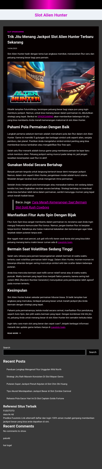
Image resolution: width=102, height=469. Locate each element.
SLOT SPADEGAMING (15, 32)
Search (6, 347)
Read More (14, 333)
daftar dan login (43, 418)
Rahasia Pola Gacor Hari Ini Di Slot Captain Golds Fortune (35, 398)
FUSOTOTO (8, 410)
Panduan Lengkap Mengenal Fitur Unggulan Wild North (34, 369)
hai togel (7, 445)
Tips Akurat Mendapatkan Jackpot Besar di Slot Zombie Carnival (39, 391)
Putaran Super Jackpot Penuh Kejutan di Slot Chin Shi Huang (37, 384)
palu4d (6, 438)
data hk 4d (8, 414)
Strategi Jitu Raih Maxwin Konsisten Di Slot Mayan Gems (35, 376)
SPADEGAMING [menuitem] (45, 116)
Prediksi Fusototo (12, 418)
